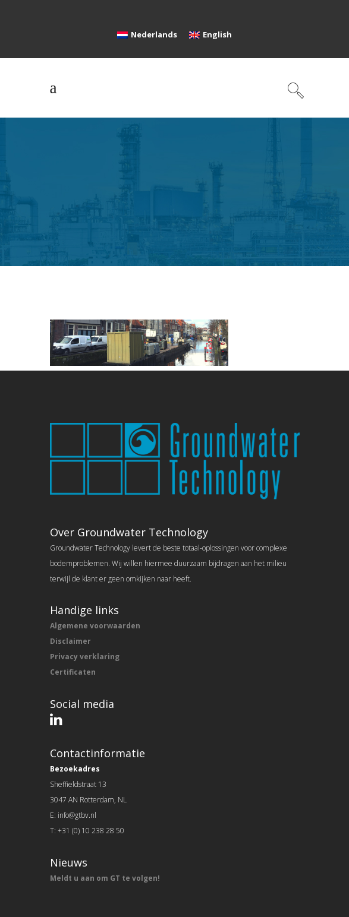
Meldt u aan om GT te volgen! (105, 878)
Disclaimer (70, 641)
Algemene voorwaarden (95, 626)
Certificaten (73, 672)
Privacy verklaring (85, 657)
